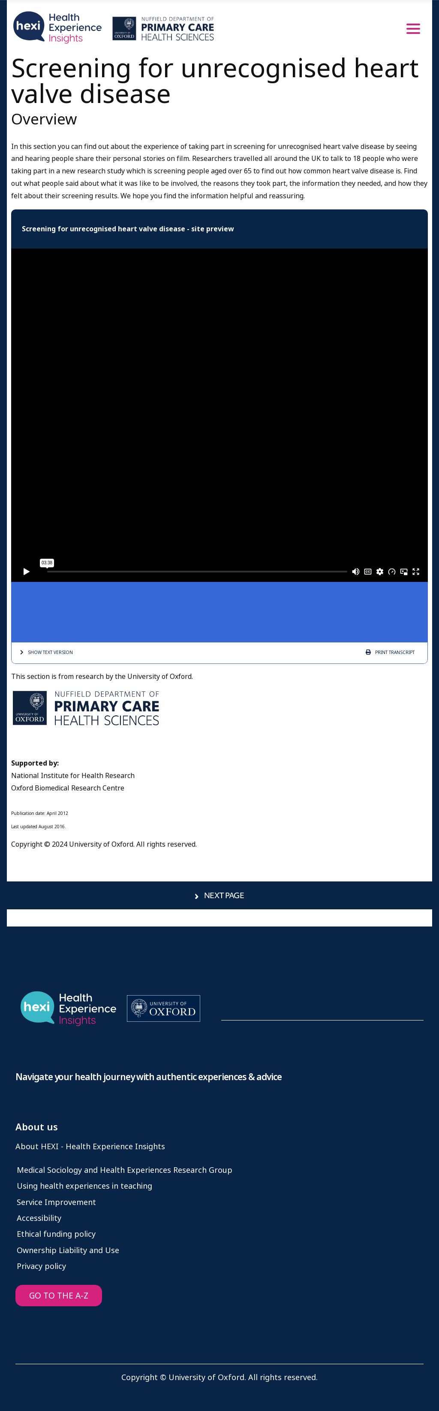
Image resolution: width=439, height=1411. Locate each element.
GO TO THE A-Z (58, 1296)
